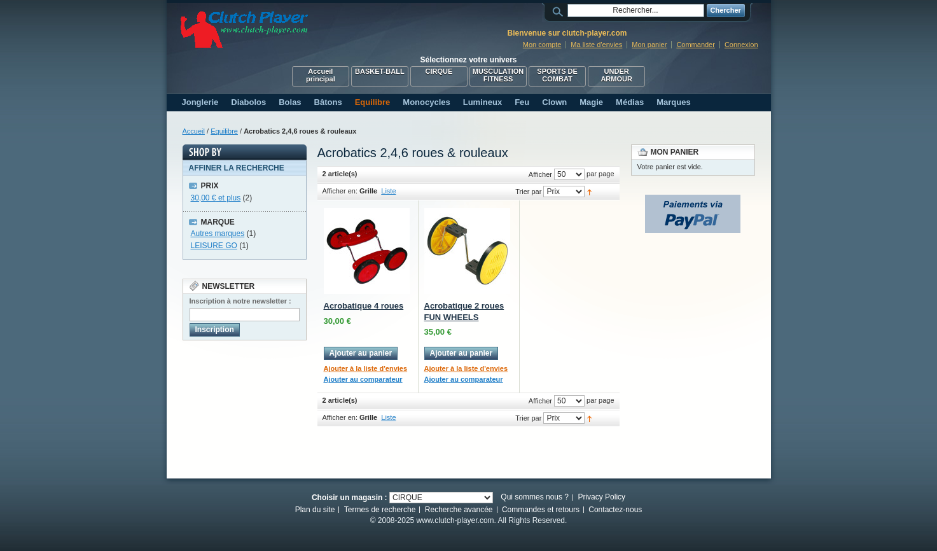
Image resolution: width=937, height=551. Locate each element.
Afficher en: (340, 191)
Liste (388, 191)
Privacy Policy (601, 496)
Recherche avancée (459, 509)
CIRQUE (439, 71)
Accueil (194, 131)
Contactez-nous (615, 509)
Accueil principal (320, 75)
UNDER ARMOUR (616, 75)
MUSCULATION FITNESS (498, 75)
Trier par (528, 191)
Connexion (741, 44)
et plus (216, 197)
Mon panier (649, 44)
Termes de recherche (380, 509)
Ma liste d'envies (596, 44)
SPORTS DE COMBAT (557, 75)
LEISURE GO (214, 245)
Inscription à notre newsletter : (240, 301)
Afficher (540, 174)
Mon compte (542, 44)
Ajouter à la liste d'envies (366, 368)
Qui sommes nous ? (535, 496)
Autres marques (218, 233)
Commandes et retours (541, 509)
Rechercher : (559, 10)
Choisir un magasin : (349, 497)
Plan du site (315, 509)
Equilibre (224, 131)
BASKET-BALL (380, 71)
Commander (695, 44)
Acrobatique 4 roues (364, 305)
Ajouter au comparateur (363, 379)
